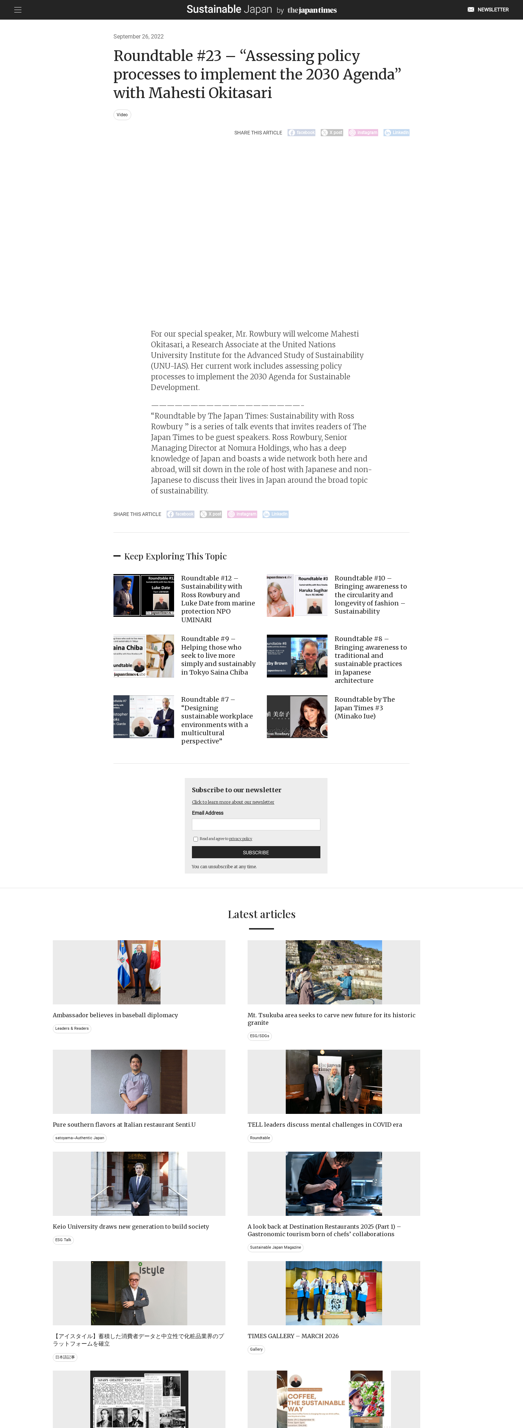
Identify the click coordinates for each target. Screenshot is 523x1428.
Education (386, 1296)
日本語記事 (280, 1173)
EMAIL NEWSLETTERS (135, 1391)
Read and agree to (222, 845)
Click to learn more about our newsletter (243, 807)
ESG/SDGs (173, 1050)
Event (275, 1296)
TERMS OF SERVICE (255, 1391)
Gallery (383, 1158)
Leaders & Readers (73, 1042)
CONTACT (175, 1391)
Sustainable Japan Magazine (191, 1180)
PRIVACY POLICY (210, 1391)
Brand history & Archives (79, 1288)
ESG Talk (64, 1165)
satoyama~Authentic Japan (297, 1042)
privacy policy (240, 845)
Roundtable (388, 1042)
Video (123, 115)
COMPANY (399, 1391)
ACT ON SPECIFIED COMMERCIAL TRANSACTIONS (331, 1391)
